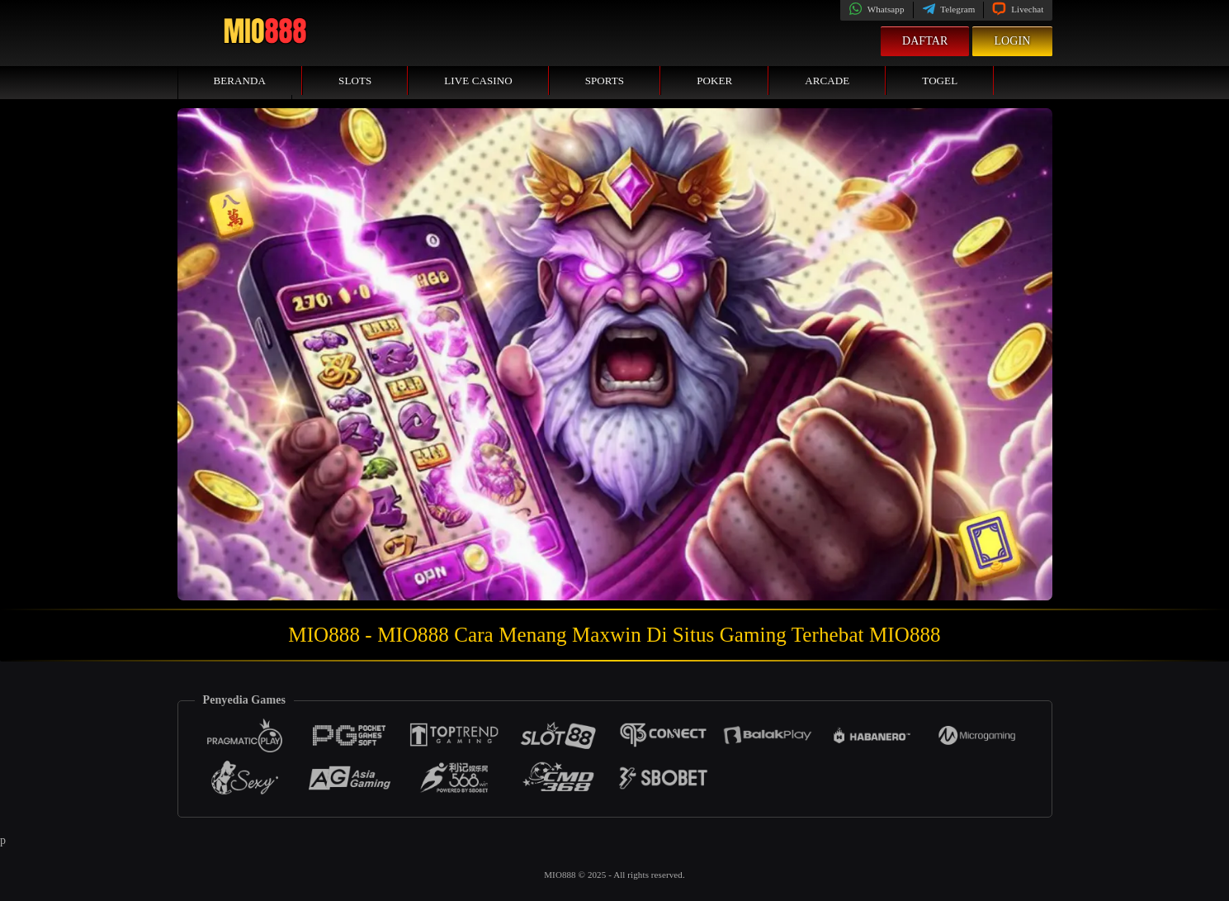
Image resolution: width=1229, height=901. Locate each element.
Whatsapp (876, 9)
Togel (939, 80)
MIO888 (561, 875)
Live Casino (478, 80)
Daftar (925, 41)
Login (1012, 41)
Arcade (827, 80)
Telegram (949, 9)
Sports (605, 80)
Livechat (1017, 9)
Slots (354, 80)
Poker (714, 80)
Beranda (240, 80)
